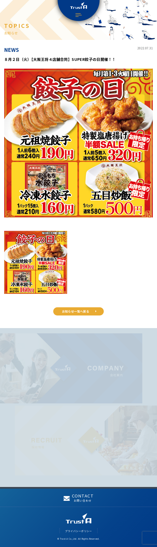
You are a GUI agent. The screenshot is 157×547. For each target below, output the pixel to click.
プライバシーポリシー (78, 531)
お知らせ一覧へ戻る (79, 311)
